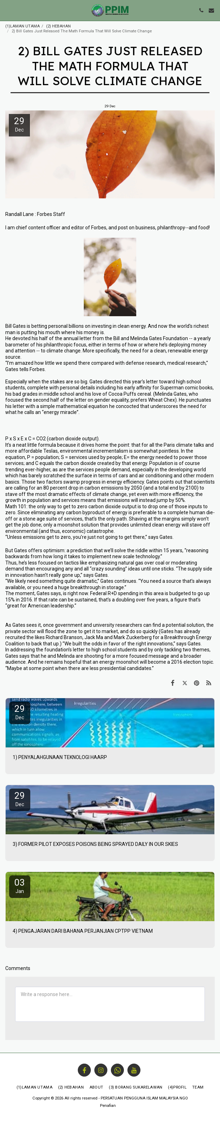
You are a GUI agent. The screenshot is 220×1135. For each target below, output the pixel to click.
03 (19, 885)
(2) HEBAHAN (58, 26)
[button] (8, 10)
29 (19, 712)
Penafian (108, 1105)
